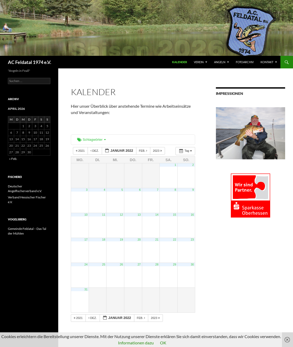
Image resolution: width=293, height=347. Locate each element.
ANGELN (219, 62)
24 (86, 264)
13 (139, 214)
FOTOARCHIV (245, 62)
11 (103, 214)
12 (121, 214)
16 (192, 214)
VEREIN (199, 62)
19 (121, 239)
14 (156, 214)
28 (156, 264)
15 (174, 214)
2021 (81, 150)
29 (174, 264)
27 (139, 264)
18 (103, 239)
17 (86, 239)
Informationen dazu (136, 342)
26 (121, 264)
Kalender (179, 62)
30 (192, 264)
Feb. (143, 150)
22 (174, 239)
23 (192, 239)
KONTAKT (266, 62)
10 (86, 214)
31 (86, 289)
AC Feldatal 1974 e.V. (29, 62)
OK (163, 342)
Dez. (95, 150)
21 (156, 239)
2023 (158, 150)
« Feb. (13, 159)
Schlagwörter (91, 140)
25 (103, 264)
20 (139, 239)
